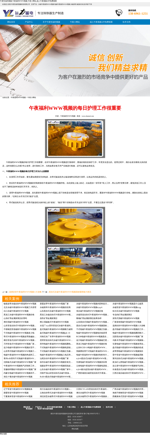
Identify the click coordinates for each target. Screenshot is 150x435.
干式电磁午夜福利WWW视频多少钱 (19, 333)
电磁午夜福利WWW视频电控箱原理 (91, 333)
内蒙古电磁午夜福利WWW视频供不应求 (21, 373)
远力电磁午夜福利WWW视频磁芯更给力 (93, 340)
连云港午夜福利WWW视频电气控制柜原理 (131, 366)
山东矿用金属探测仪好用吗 (15, 318)
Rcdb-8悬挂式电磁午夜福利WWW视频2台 (57, 377)
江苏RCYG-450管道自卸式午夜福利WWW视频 (96, 389)
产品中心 (29, 22)
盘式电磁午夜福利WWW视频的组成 (128, 347)
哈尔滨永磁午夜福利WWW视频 (126, 311)
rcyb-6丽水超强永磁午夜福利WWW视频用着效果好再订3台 (101, 369)
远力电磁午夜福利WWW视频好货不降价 (21, 347)
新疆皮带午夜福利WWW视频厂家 (54, 304)
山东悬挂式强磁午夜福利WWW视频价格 (93, 322)
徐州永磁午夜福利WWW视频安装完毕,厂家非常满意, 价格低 (65, 362)
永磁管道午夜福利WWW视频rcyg (127, 307)
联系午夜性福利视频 (45, 409)
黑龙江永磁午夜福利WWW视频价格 (19, 315)
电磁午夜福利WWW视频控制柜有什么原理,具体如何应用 (100, 355)
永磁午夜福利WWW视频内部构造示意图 (93, 304)
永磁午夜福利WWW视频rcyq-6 (89, 307)
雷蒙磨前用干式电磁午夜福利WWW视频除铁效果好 (98, 351)
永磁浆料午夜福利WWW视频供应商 (55, 307)
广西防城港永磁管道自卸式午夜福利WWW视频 (96, 373)
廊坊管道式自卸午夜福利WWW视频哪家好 (22, 340)
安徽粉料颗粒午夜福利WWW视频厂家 (20, 369)
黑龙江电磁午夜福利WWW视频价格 (91, 344)
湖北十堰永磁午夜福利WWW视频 (18, 377)
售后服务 (29, 409)
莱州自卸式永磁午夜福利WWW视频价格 (130, 358)
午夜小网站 (75, 22)
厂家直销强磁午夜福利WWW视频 (127, 322)
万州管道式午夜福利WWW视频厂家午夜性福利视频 (26, 344)
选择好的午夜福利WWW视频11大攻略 (25, 292)
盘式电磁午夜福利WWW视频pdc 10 (55, 333)
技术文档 (126, 22)
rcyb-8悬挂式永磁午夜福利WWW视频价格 (94, 358)
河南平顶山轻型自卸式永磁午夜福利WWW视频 (60, 373)
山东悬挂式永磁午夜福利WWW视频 (55, 311)
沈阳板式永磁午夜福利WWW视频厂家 (20, 362)
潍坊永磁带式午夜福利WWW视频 (90, 393)
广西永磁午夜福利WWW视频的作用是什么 (131, 389)
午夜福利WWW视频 (18, 97)
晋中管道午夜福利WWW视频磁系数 (128, 355)
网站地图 (75, 429)
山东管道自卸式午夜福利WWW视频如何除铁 (23, 326)
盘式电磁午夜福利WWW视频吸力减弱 (56, 329)
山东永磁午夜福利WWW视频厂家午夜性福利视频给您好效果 (66, 369)
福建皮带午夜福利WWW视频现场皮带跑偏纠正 (60, 366)
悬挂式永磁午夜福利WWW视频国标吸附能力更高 (70, 292)
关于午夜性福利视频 (51, 22)
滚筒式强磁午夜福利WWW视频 (126, 318)
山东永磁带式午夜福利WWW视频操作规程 (94, 396)
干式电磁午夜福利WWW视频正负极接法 (93, 329)
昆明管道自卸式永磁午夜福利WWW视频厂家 (59, 340)
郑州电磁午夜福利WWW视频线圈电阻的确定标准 (61, 344)
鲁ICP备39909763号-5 (91, 414)
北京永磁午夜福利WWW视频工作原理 (20, 307)
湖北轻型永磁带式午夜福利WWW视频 (56, 396)
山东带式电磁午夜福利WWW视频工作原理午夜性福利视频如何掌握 (32, 351)
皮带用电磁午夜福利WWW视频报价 (128, 351)
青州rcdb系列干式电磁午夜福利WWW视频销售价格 (26, 358)
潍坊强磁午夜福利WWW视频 (16, 322)
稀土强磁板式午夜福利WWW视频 (54, 322)
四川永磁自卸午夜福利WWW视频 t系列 (57, 389)
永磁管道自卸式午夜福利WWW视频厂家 (93, 315)
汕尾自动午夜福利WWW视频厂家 (54, 358)
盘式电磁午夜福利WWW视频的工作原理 (130, 329)
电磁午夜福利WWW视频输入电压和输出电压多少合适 (63, 355)
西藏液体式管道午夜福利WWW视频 (128, 396)
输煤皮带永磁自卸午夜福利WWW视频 (20, 304)
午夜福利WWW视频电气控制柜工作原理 (21, 366)
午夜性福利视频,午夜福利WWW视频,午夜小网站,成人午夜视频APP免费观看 (28, 1)
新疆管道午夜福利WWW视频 (16, 393)
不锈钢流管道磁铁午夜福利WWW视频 (20, 329)
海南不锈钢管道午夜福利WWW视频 (128, 393)
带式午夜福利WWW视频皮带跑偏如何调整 (22, 336)
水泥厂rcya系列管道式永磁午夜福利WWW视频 (60, 326)
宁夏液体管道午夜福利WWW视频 (18, 396)
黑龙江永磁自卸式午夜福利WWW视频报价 (58, 315)
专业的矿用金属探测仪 (122, 315)
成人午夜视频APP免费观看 (101, 22)
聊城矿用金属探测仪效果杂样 (88, 318)
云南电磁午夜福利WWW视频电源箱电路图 (94, 366)
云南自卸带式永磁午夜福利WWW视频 (56, 393)
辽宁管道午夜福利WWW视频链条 (18, 389)
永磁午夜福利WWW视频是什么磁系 (128, 304)
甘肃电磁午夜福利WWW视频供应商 (91, 362)
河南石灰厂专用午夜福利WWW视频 (55, 336)
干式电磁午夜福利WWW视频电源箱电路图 (58, 347)
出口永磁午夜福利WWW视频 (16, 311)
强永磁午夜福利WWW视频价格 (89, 311)
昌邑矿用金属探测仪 (48, 318)
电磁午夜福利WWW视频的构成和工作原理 (22, 355)
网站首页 (11, 22)
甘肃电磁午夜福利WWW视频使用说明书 (130, 344)
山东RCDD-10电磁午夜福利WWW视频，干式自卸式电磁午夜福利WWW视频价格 (111, 347)
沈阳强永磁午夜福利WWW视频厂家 (128, 336)
